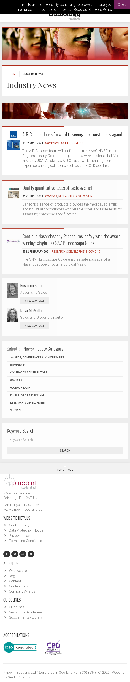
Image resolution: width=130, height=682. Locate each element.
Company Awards (22, 591)
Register (15, 576)
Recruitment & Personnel (28, 395)
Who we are (18, 571)
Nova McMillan (31, 310)
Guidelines (17, 607)
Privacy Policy (19, 536)
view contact (34, 300)
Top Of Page (65, 468)
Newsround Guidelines (26, 612)
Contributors (18, 586)
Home (13, 74)
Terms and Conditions (25, 541)
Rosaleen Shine (31, 285)
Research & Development (76, 196)
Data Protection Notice (26, 530)
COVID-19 (77, 143)
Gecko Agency (19, 677)
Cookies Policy (100, 9)
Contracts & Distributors (28, 372)
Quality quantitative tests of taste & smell (57, 187)
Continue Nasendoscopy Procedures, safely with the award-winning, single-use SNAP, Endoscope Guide (72, 239)
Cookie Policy (19, 525)
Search (65, 450)
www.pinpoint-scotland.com (24, 510)
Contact (15, 581)
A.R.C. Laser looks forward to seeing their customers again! (72, 134)
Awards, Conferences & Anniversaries (37, 357)
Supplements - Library (25, 617)
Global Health (20, 387)
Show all (16, 410)
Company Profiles (57, 143)
